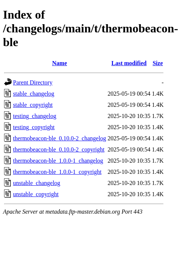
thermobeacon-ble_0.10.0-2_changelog (59, 138)
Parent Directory (32, 82)
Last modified (129, 63)
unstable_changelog (36, 183)
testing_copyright (34, 127)
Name (59, 63)
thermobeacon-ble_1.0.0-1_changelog (58, 160)
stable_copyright (33, 105)
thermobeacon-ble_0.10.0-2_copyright (58, 149)
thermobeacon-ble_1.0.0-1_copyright (57, 172)
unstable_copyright (36, 194)
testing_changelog (34, 116)
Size (158, 63)
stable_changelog (33, 93)
